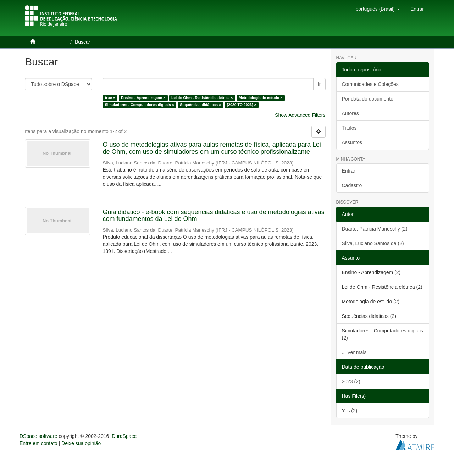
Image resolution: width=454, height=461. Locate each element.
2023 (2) (351, 381)
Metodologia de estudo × (260, 98)
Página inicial (52, 42)
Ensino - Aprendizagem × (143, 98)
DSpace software (38, 436)
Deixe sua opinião (81, 443)
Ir (319, 84)
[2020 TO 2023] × (241, 105)
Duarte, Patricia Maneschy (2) (375, 229)
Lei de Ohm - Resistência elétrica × (202, 98)
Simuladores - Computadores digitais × (139, 105)
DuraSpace (124, 436)
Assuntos (352, 142)
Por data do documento (368, 99)
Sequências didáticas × (200, 105)
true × (110, 98)
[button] (377, 9)
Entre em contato (38, 443)
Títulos (349, 128)
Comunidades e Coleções (370, 84)
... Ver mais (354, 352)
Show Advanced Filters (300, 115)
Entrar (348, 171)
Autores (350, 113)
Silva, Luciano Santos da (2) (373, 243)
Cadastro (352, 185)
